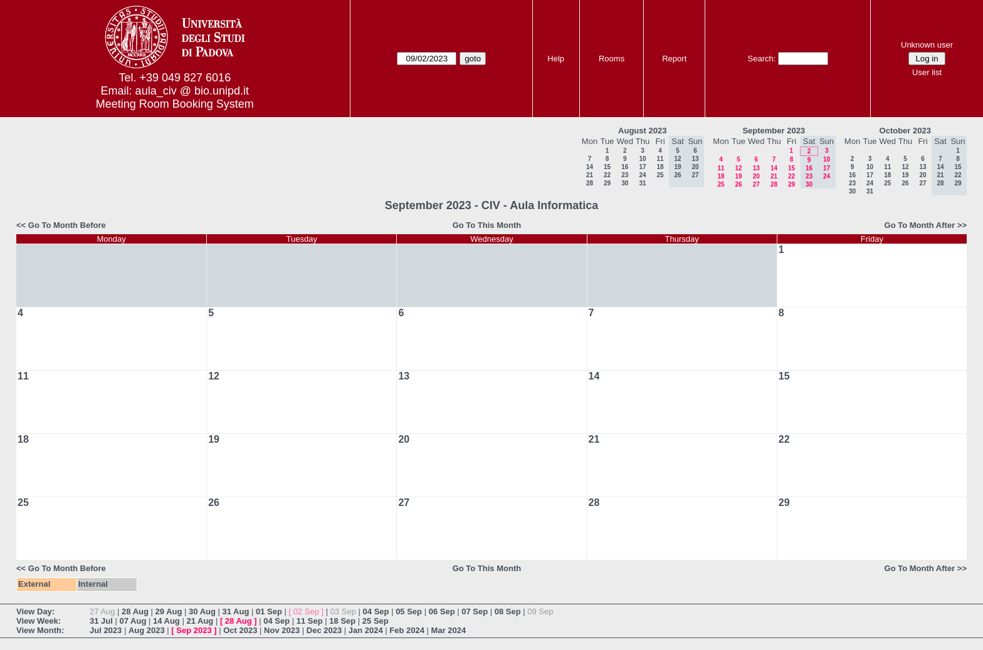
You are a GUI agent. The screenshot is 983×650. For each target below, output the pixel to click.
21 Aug (199, 621)
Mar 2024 (448, 630)
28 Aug (135, 611)
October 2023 (905, 130)
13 (756, 168)
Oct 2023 (240, 630)
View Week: (38, 621)
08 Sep (508, 611)
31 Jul (101, 621)
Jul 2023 (106, 630)
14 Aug (166, 621)
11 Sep (310, 621)
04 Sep (376, 611)
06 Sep (442, 611)
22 (607, 175)
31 (642, 183)
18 (659, 166)
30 (624, 183)
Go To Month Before (67, 225)
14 (589, 166)
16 (624, 166)
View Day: (35, 611)
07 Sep (474, 611)
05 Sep (409, 611)
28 (589, 183)
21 (589, 175)
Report (674, 58)
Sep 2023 (193, 630)
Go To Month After (920, 225)
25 (659, 175)
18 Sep (342, 621)
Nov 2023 (282, 630)
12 (738, 168)
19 (738, 176)
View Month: (40, 630)
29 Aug (168, 611)
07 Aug (132, 621)
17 (642, 166)
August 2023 (642, 130)
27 (756, 184)
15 (607, 166)
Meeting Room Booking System (175, 104)
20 (756, 176)
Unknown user (927, 44)
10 (642, 158)
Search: (762, 58)
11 (659, 158)
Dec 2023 (324, 630)
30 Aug (202, 611)
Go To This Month (487, 225)
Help (555, 58)
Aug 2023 (147, 630)
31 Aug (236, 611)
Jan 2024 (366, 630)
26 (738, 184)
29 (607, 183)
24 (642, 175)
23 (624, 175)
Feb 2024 (406, 630)
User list (927, 72)
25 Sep (375, 621)
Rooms (611, 58)
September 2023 (773, 130)
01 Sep (269, 611)
